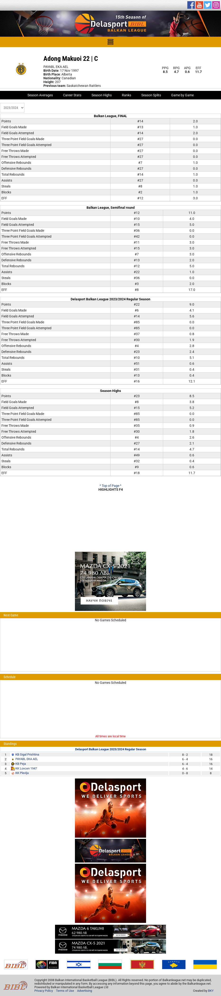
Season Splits (151, 95)
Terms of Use (65, 990)
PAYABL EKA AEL (26, 759)
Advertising (84, 990)
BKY (211, 990)
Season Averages (40, 95)
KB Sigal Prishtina (27, 754)
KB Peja (20, 763)
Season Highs (102, 95)
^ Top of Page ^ (110, 486)
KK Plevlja (22, 773)
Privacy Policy (43, 990)
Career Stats (72, 95)
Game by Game (182, 95)
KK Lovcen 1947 (26, 768)
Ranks (126, 95)
